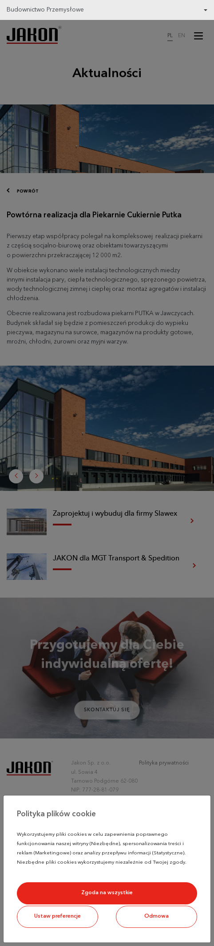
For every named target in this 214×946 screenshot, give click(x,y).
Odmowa (156, 916)
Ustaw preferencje (57, 916)
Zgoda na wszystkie (107, 893)
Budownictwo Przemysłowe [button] (45, 10)
